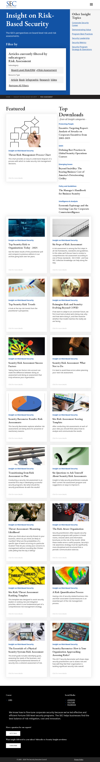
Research (45, 79)
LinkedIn (71, 700)
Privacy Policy (78, 760)
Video (54, 79)
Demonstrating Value (81, 29)
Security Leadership (81, 38)
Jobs (10, 700)
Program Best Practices (82, 34)
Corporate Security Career (80, 24)
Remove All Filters (19, 85)
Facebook (71, 705)
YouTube (71, 702)
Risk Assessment (46, 97)
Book (22, 79)
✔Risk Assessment (46, 70)
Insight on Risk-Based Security (25, 97)
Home (8, 97)
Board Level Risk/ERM (23, 70)
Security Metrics (79, 42)
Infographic (32, 79)
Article (14, 79)
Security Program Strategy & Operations (82, 48)
